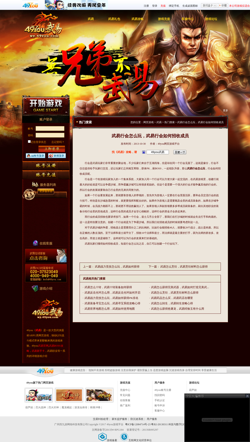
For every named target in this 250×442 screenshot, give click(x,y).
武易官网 (43, 345)
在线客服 (125, 400)
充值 (163, 5)
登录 (154, 5)
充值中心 (125, 390)
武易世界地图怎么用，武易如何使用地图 (110, 308)
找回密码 (160, 395)
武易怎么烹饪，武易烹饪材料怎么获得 (184, 266)
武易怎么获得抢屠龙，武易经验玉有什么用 (177, 308)
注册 (146, 5)
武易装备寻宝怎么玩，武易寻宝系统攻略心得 (112, 303)
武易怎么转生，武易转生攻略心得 (172, 303)
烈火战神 (41, 407)
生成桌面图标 (190, 5)
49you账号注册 (163, 390)
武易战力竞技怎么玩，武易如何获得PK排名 (111, 298)
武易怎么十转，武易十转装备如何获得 (108, 287)
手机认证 (160, 400)
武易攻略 (138, 19)
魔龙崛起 (67, 407)
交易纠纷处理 (100, 419)
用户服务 (152, 419)
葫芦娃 (29, 407)
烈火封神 (53, 407)
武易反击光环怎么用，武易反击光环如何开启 (112, 292)
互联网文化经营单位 (136, 440)
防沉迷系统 (136, 419)
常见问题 (125, 395)
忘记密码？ (58, 142)
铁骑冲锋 (95, 407)
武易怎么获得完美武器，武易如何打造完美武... (180, 287)
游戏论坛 (211, 19)
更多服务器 (45, 191)
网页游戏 (148, 122)
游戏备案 (107, 440)
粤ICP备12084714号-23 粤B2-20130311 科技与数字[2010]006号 (160, 424)
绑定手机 (174, 5)
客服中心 (188, 19)
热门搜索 (169, 122)
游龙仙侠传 (80, 407)
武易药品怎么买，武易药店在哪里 (172, 298)
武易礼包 (114, 19)
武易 (91, 19)
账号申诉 (160, 405)
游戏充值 (164, 19)
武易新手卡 (38, 350)
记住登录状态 (37, 142)
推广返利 (125, 405)
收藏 (223, 5)
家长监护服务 (119, 419)
